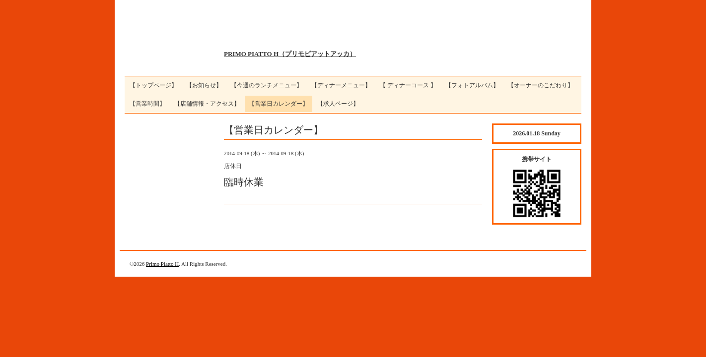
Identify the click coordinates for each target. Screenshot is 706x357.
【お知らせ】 (204, 85)
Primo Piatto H (162, 264)
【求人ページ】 (338, 103)
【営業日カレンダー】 (278, 103)
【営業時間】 (147, 103)
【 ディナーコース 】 (408, 85)
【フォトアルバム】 (472, 85)
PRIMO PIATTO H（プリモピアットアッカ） (290, 54)
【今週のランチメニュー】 (266, 85)
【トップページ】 (153, 85)
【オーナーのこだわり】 (540, 85)
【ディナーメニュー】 (341, 85)
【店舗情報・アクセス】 (207, 103)
